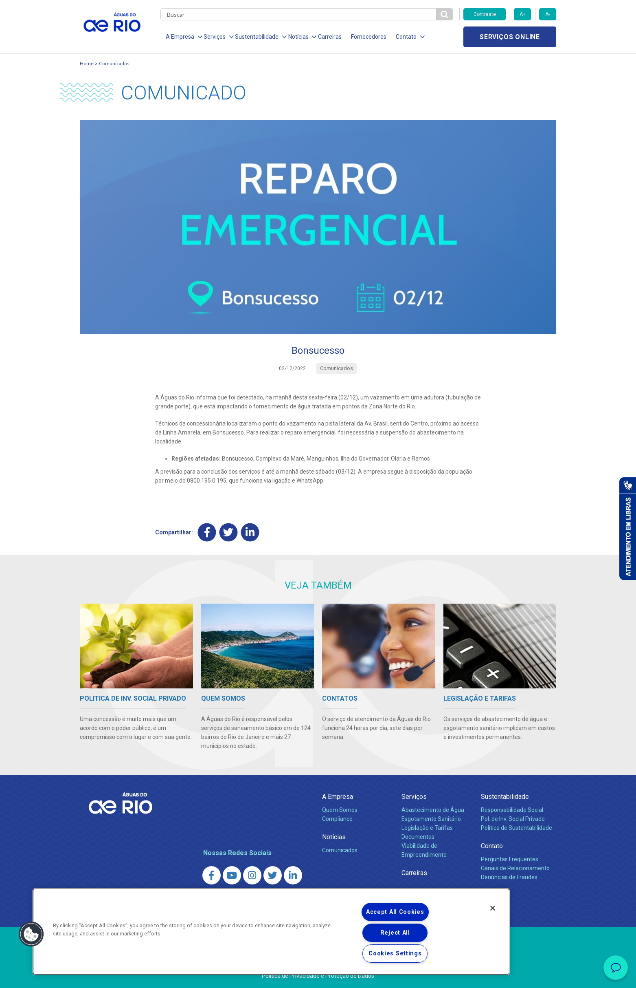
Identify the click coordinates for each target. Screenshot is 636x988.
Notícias (334, 837)
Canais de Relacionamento (515, 868)
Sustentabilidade (505, 797)
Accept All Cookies (395, 912)
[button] (31, 934)
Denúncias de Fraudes (509, 877)
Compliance (337, 819)
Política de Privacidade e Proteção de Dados (318, 976)
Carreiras (327, 36)
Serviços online (510, 37)
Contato (492, 846)
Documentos (417, 837)
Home (87, 63)
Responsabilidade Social (512, 810)
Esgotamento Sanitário (431, 819)
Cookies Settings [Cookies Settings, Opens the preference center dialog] (395, 953)
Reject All (395, 932)
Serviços (414, 797)
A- (547, 14)
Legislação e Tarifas (427, 828)
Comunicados (114, 63)
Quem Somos (339, 810)
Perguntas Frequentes (509, 859)
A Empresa (337, 797)
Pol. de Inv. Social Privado (513, 819)
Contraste (485, 14)
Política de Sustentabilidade (516, 828)
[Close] (493, 908)
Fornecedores (366, 36)
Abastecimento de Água (432, 810)
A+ (523, 14)
